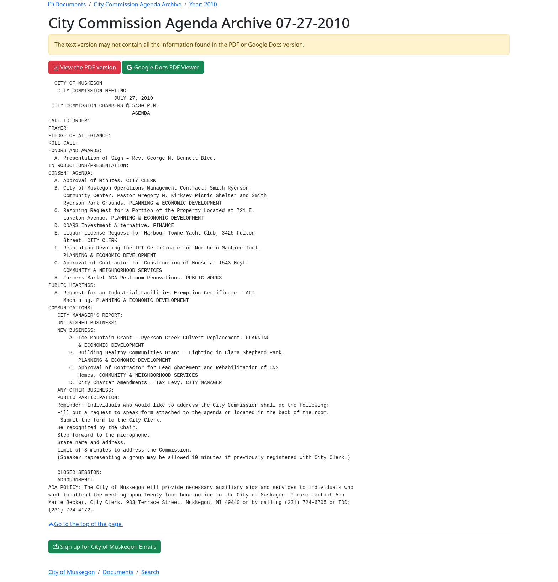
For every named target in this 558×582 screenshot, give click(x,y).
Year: (203, 4)
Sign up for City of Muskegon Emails (104, 547)
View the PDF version (84, 67)
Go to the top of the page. (85, 524)
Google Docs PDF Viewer (163, 67)
